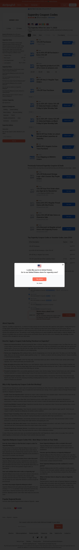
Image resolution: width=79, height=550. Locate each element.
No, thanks (39, 283)
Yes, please (39, 279)
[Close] (63, 264)
